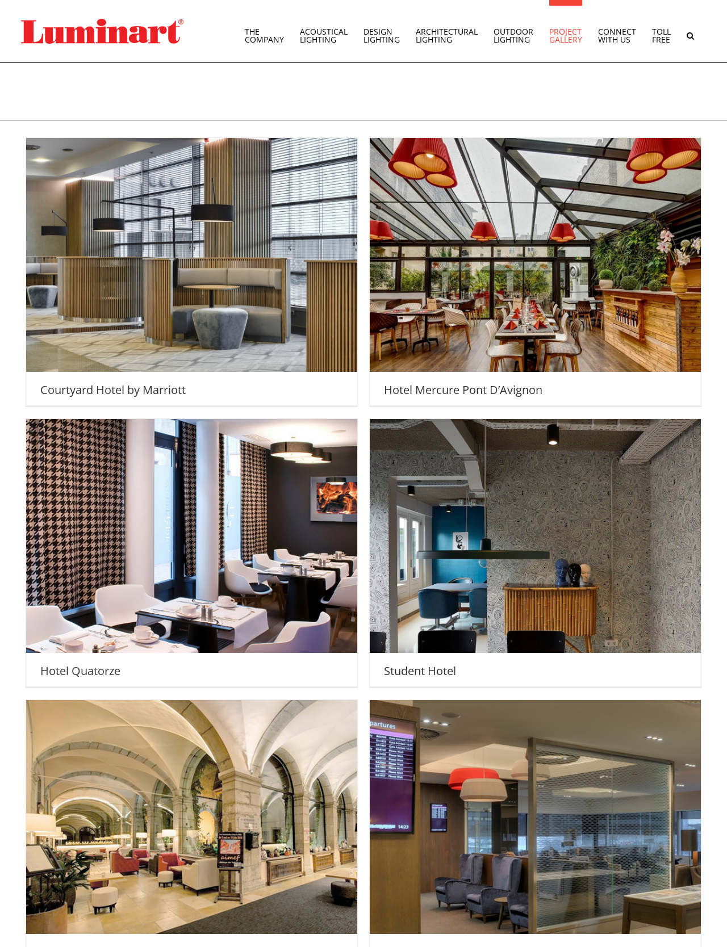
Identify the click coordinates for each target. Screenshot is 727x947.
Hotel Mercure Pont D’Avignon (463, 389)
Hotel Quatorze (80, 670)
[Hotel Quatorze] (191, 552)
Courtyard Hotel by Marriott (113, 389)
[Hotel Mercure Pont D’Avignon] (535, 271)
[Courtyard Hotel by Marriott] (191, 271)
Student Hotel (420, 670)
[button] (690, 31)
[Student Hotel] (535, 552)
